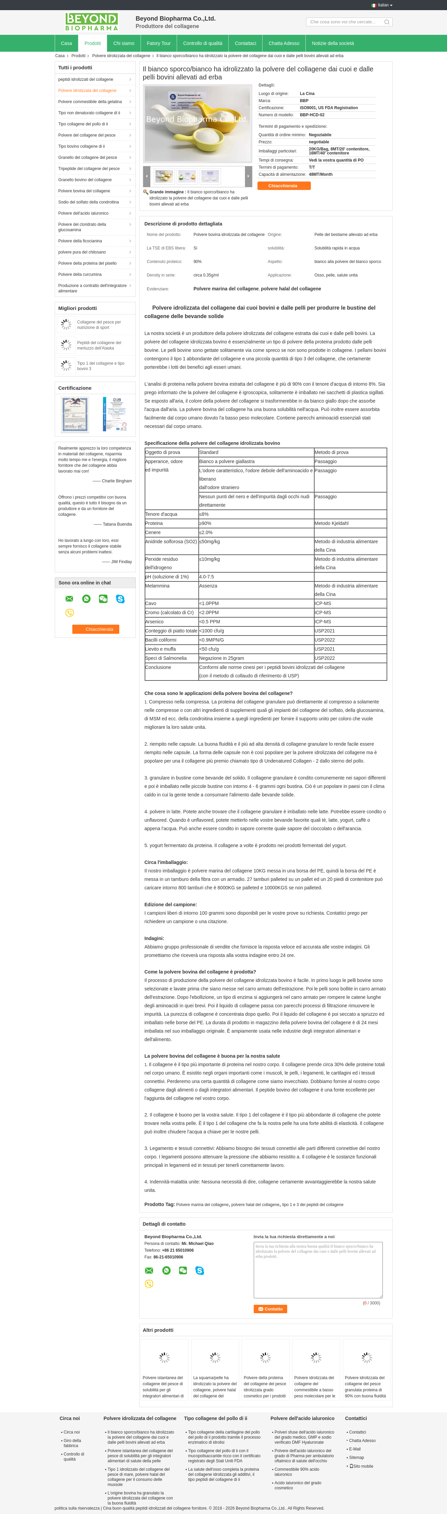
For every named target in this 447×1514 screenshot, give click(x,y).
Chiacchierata (288, 186)
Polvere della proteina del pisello (87, 263)
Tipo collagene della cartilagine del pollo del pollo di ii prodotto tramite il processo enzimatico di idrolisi (224, 1437)
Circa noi (72, 1432)
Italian (383, 5)
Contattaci (245, 43)
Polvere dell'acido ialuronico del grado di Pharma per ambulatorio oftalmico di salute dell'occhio (304, 1455)
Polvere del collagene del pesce (87, 135)
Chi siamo (123, 43)
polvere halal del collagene (255, 1204)
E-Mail (355, 1449)
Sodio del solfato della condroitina (88, 202)
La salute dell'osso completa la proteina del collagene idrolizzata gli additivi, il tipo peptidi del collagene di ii (223, 1474)
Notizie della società (333, 43)
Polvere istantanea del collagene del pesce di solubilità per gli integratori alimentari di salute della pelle (163, 1389)
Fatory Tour (159, 43)
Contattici (357, 1432)
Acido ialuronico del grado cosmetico (298, 1485)
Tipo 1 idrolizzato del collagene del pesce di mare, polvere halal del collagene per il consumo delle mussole (139, 1477)
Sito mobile (361, 1466)
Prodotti (92, 43)
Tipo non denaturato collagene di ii (89, 113)
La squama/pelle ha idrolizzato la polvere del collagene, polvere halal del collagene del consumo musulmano (215, 1389)
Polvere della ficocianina (80, 241)
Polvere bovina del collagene (84, 191)
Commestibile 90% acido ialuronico (297, 1472)
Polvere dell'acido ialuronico (83, 213)
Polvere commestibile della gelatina (90, 101)
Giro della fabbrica (72, 1443)
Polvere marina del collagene (202, 1204)
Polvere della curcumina (80, 274)
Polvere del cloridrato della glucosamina (82, 227)
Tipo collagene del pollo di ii (83, 124)
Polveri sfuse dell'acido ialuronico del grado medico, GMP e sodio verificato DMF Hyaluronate (304, 1437)
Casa (66, 43)
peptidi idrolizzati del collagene (86, 79)
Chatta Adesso (284, 43)
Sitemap (356, 1457)
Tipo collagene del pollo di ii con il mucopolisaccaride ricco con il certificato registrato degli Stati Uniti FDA (224, 1455)
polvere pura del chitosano (82, 252)
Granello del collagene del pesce (87, 157)
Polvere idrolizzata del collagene (121, 55)
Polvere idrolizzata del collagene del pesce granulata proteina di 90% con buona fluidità (365, 1386)
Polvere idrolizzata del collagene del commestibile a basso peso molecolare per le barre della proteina (314, 1389)
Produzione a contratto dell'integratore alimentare (92, 288)
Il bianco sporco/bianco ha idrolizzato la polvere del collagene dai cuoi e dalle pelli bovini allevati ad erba (199, 198)
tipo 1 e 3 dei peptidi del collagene (312, 1204)
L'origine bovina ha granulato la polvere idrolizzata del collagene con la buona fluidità (140, 1498)
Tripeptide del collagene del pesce (89, 168)
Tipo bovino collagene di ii (81, 146)
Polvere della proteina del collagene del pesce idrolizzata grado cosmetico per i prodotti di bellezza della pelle (265, 1389)
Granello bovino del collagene (85, 179)
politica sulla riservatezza (77, 1508)
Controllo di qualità (202, 43)
